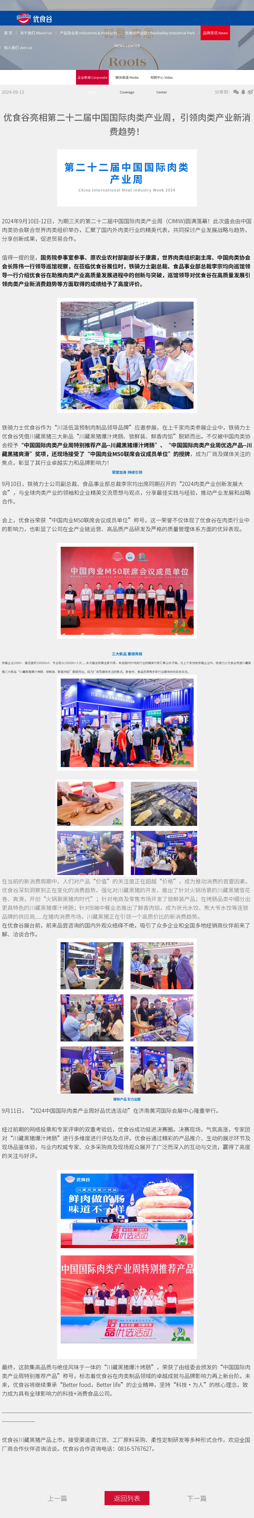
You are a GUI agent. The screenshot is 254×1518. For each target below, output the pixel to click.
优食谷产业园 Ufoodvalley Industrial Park (160, 32)
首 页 (8, 32)
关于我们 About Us (36, 32)
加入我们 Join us (18, 47)
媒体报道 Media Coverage (127, 80)
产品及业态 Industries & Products (88, 32)
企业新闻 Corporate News (92, 80)
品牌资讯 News (215, 32)
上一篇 (57, 1498)
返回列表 (127, 1498)
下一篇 (197, 1498)
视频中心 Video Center (161, 80)
